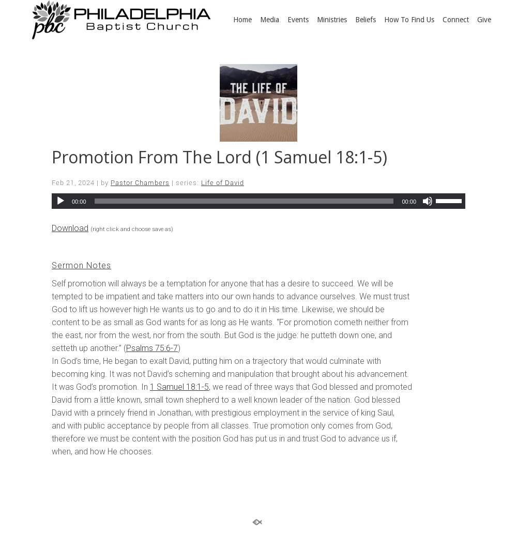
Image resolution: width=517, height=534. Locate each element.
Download (70, 228)
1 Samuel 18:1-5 (179, 387)
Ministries (332, 20)
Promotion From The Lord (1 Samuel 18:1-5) (219, 157)
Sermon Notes (81, 265)
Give (484, 20)
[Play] (60, 201)
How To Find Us (409, 20)
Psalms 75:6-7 (152, 348)
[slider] (244, 201)
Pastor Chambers (140, 183)
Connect (456, 20)
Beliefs (365, 20)
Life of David (222, 183)
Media (269, 20)
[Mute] (427, 201)
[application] (258, 201)
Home (242, 20)
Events (298, 20)
